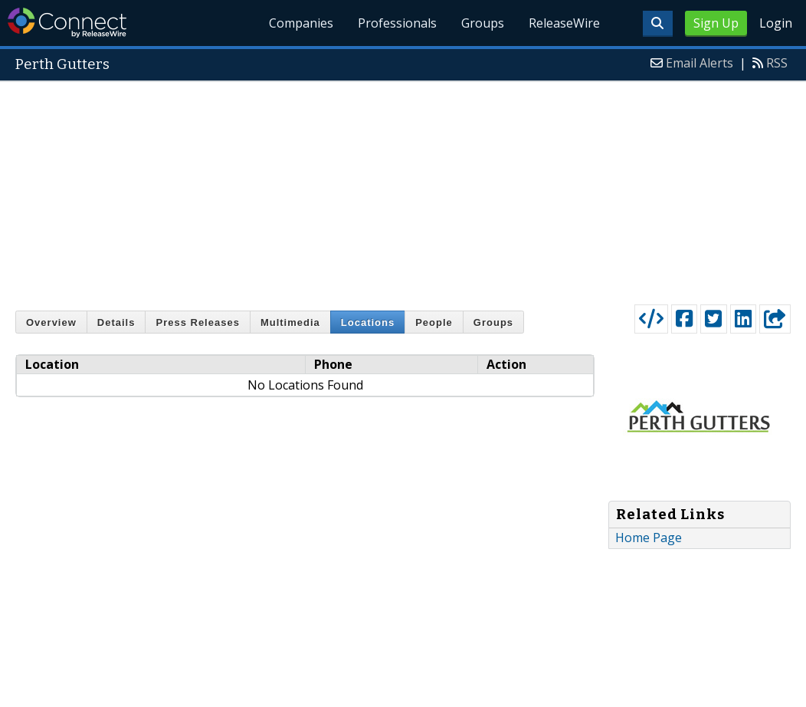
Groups (482, 23)
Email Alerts (699, 62)
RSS (777, 62)
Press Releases (197, 322)
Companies (301, 23)
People (434, 322)
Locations (368, 322)
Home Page (648, 537)
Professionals (397, 23)
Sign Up (716, 23)
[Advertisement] (403, 189)
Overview (51, 322)
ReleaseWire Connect (67, 23)
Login (775, 23)
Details (116, 322)
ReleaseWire (564, 23)
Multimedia (290, 322)
